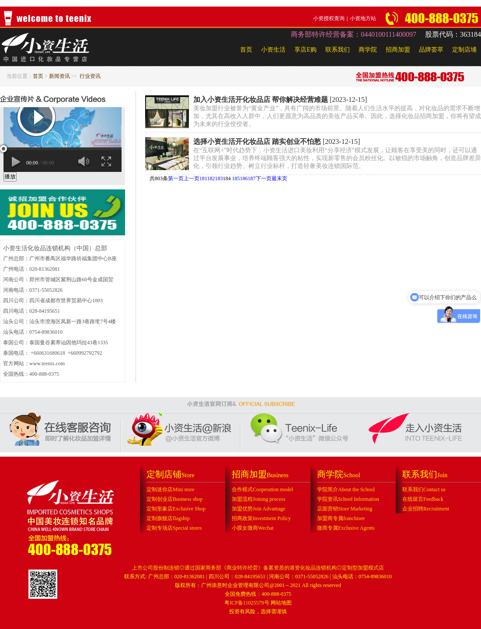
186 (244, 178)
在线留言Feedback (422, 499)
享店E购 (305, 49)
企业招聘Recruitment (425, 509)
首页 (246, 49)
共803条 (159, 178)
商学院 (368, 49)
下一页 (264, 178)
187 (252, 178)
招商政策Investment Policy (261, 518)
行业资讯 (90, 76)
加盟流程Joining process (258, 499)
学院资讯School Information (348, 499)
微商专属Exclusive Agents (346, 528)
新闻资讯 (59, 76)
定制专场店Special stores (174, 528)
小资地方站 (363, 18)
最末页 (279, 178)
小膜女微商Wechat (253, 528)
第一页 (176, 178)
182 (211, 178)
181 (203, 178)
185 (236, 178)
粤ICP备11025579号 (246, 603)
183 (219, 178)
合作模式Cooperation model (262, 489)
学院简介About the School (346, 489)
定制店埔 (464, 49)
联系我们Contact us (424, 489)
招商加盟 (398, 49)
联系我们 (337, 49)
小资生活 (273, 49)
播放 (10, 176)
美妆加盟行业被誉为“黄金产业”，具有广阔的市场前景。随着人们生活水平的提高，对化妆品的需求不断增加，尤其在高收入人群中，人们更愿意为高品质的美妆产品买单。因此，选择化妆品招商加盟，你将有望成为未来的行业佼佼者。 (337, 116)
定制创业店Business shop (174, 499)
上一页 (191, 178)
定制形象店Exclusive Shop (176, 509)
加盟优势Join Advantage (258, 509)
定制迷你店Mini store (170, 489)
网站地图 (281, 603)
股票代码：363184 (453, 34)
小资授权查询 (329, 18)
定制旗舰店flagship (168, 518)
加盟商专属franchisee (341, 518)
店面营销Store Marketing (344, 509)
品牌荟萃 (431, 49)
